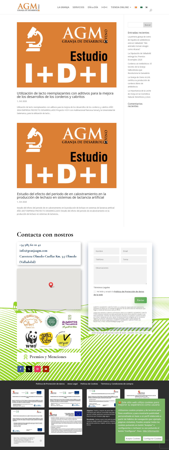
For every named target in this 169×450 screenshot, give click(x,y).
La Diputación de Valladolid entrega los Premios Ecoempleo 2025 (139, 56)
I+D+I (104, 7)
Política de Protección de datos (50, 384)
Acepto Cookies (133, 438)
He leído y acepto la (119, 293)
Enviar (140, 300)
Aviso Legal (72, 384)
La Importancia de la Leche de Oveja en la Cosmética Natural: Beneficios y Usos (139, 93)
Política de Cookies (89, 384)
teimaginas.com (142, 332)
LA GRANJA (63, 7)
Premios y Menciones (48, 356)
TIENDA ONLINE (120, 7)
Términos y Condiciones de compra (117, 384)
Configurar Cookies (152, 438)
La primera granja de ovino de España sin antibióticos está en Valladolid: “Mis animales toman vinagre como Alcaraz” (139, 42)
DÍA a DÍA (93, 7)
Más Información (151, 431)
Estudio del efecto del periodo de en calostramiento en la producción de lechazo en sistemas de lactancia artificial (61, 195)
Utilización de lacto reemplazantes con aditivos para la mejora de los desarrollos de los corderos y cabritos (65, 95)
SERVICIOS (78, 7)
